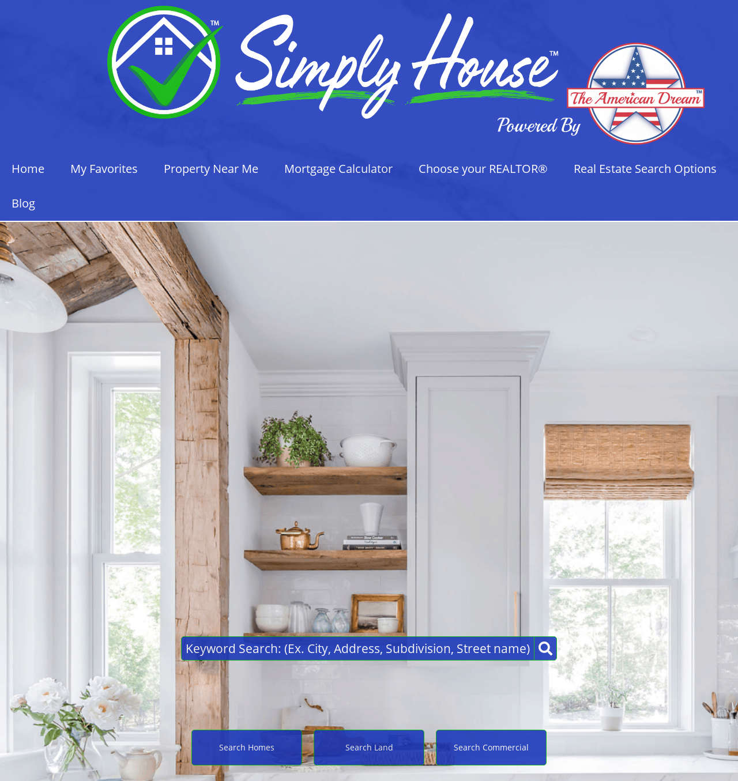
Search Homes (246, 747)
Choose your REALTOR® (483, 168)
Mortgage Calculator (338, 168)
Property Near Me (211, 168)
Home (28, 168)
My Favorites (104, 168)
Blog (23, 203)
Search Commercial (491, 747)
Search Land (369, 747)
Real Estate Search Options (645, 168)
